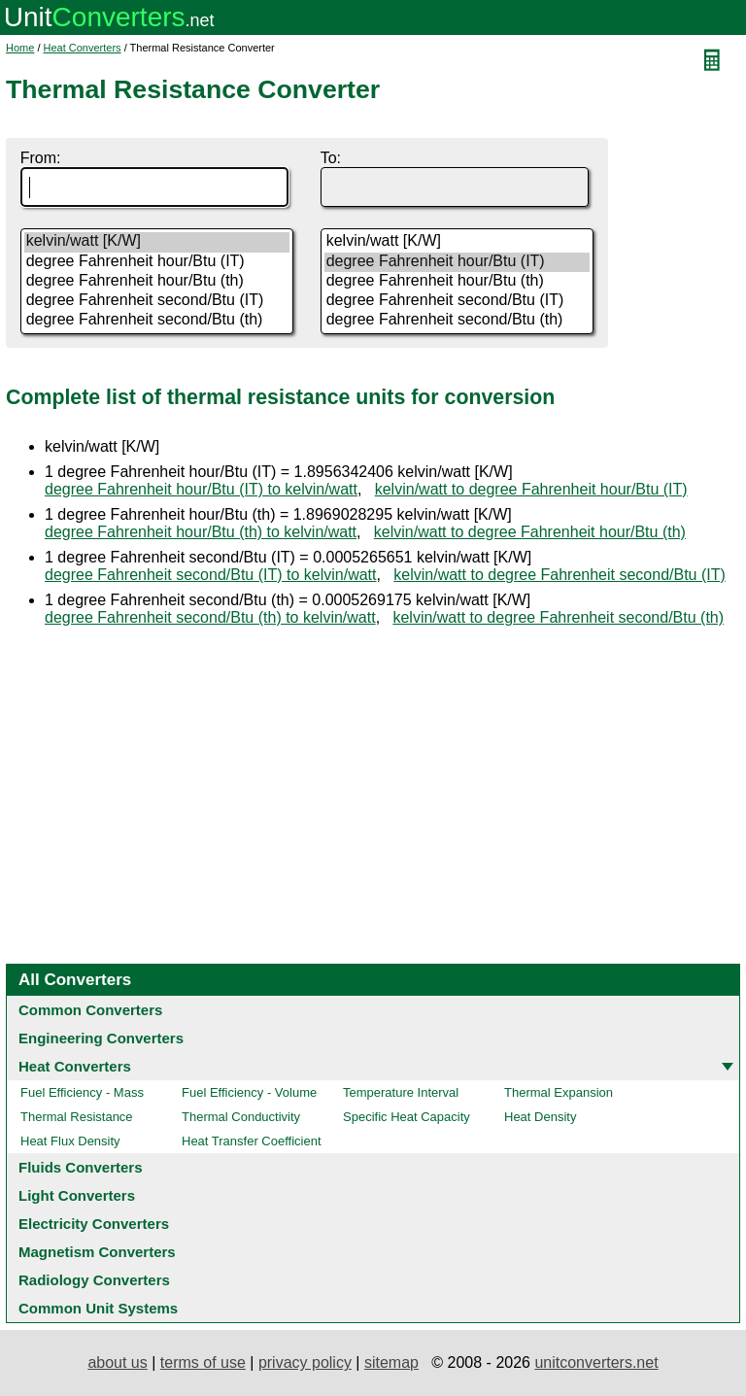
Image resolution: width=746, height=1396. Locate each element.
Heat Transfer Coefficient (252, 1141)
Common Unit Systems (98, 1308)
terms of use (203, 1362)
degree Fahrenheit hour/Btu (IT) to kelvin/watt (201, 489)
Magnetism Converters (97, 1251)
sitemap (391, 1362)
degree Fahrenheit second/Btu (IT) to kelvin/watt (211, 574)
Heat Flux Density (70, 1141)
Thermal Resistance (76, 1116)
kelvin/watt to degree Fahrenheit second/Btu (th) (558, 617)
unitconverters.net (596, 1362)
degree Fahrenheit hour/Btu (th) (157, 281)
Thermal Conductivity (241, 1116)
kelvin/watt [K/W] (157, 242)
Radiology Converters (94, 1280)
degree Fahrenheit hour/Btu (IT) (157, 262)
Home (20, 47)
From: (40, 158)
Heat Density (540, 1116)
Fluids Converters (80, 1167)
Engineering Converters (101, 1038)
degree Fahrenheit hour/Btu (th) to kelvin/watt (200, 532)
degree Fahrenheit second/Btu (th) (157, 320)
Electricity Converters (93, 1223)
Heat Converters (82, 47)
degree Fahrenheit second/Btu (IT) (157, 301)
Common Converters (90, 1010)
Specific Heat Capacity (406, 1116)
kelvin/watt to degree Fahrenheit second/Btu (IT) (559, 574)
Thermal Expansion (558, 1092)
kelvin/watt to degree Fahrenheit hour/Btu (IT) (531, 489)
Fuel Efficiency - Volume (249, 1092)
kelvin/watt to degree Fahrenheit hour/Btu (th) (530, 532)
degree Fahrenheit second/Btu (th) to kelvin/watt (210, 617)
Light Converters (76, 1195)
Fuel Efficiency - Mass (82, 1092)
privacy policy (305, 1362)
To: (331, 158)
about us (117, 1362)
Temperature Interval (400, 1092)
